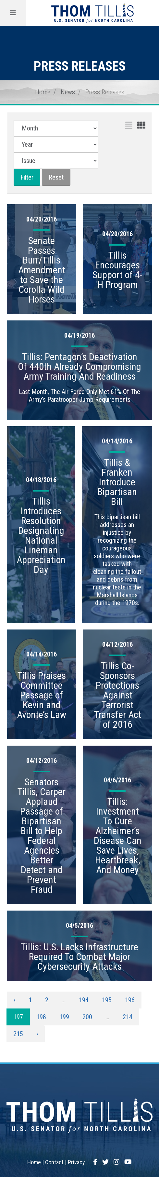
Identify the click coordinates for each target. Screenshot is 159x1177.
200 (87, 1017)
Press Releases (104, 92)
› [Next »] (37, 1034)
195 (107, 1000)
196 (130, 1000)
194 (84, 1000)
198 (41, 1017)
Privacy (76, 1162)
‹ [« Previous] (14, 1000)
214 (127, 1017)
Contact (54, 1162)
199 (64, 1017)
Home (42, 92)
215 (18, 1034)
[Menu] (13, 13)
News (68, 92)
